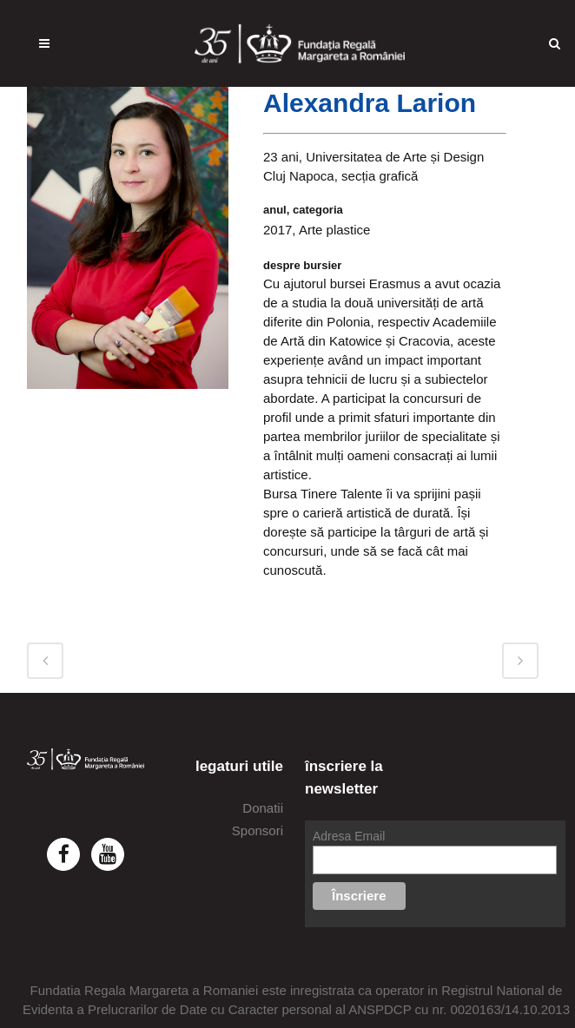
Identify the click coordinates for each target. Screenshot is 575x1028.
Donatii (262, 808)
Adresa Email (349, 836)
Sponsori (257, 830)
